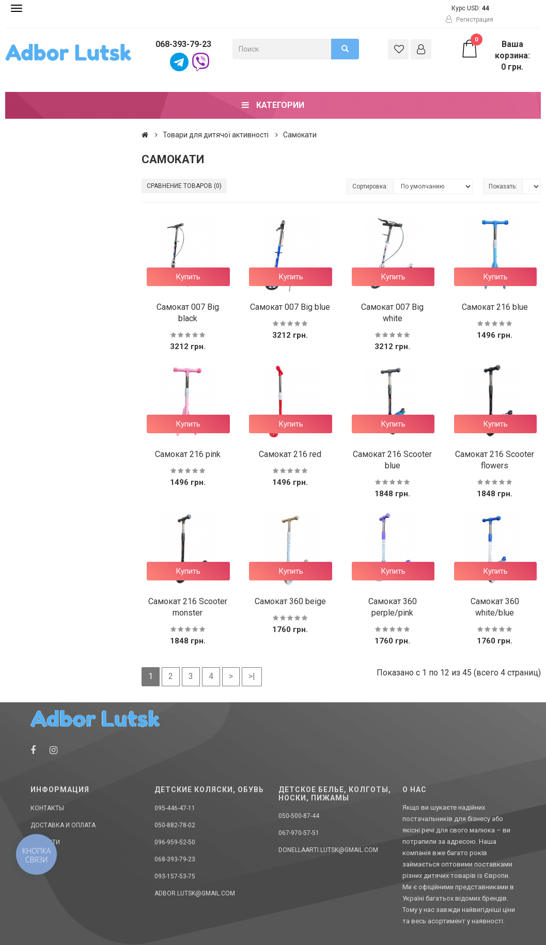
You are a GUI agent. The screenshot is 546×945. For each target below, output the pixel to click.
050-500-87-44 (298, 816)
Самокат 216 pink (188, 454)
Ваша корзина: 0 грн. (495, 55)
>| (251, 676)
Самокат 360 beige (290, 601)
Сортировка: (370, 186)
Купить (188, 276)
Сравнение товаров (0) (184, 186)
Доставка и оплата (63, 825)
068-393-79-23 (183, 44)
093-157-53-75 (174, 876)
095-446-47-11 (174, 808)
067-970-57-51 (298, 833)
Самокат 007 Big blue (290, 307)
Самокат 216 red (290, 454)
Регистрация (469, 19)
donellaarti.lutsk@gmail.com (328, 850)
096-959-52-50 (174, 842)
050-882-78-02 (174, 825)
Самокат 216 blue (495, 307)
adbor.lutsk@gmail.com (194, 893)
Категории (273, 105)
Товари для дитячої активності (216, 135)
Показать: (503, 186)
